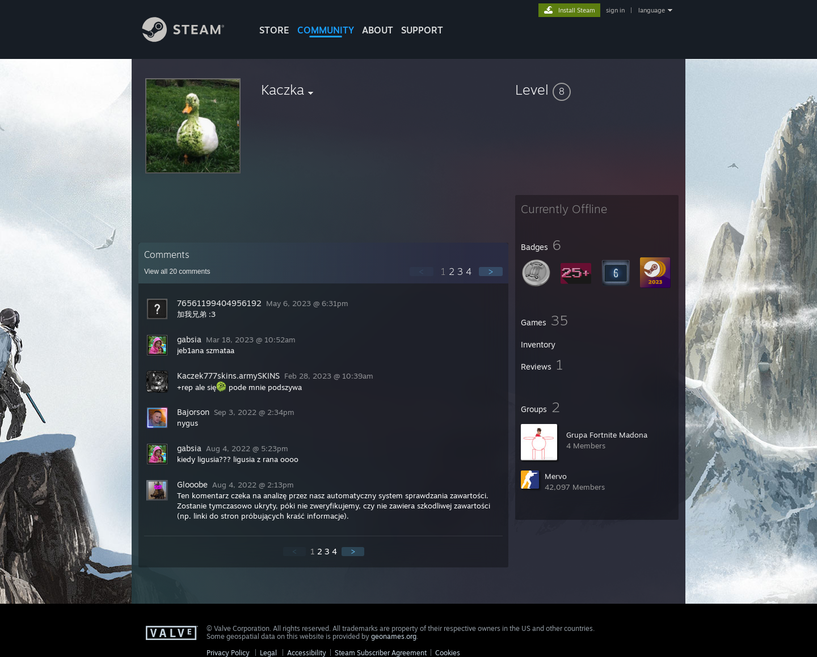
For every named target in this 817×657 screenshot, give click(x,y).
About (377, 30)
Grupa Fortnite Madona (606, 434)
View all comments (177, 271)
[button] (597, 89)
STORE (274, 30)
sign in (615, 10)
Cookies (447, 652)
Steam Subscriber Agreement (381, 652)
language (651, 10)
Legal (268, 652)
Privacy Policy (228, 652)
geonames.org (393, 636)
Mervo (556, 476)
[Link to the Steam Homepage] (192, 39)
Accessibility (306, 652)
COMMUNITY (325, 30)
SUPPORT (422, 30)
